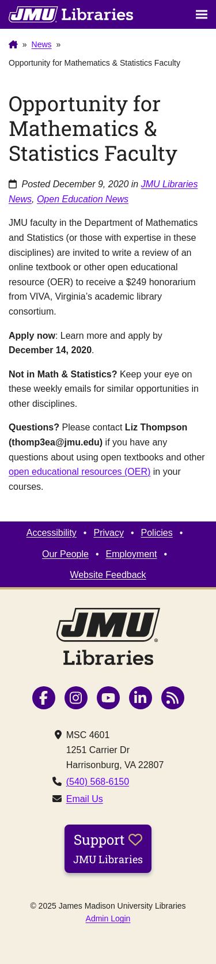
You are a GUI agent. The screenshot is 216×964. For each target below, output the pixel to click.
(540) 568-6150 (97, 782)
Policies (157, 533)
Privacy (108, 533)
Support (108, 848)
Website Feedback (108, 575)
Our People (65, 554)
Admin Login (108, 918)
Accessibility (51, 533)
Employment (131, 554)
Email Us (84, 799)
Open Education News (82, 199)
